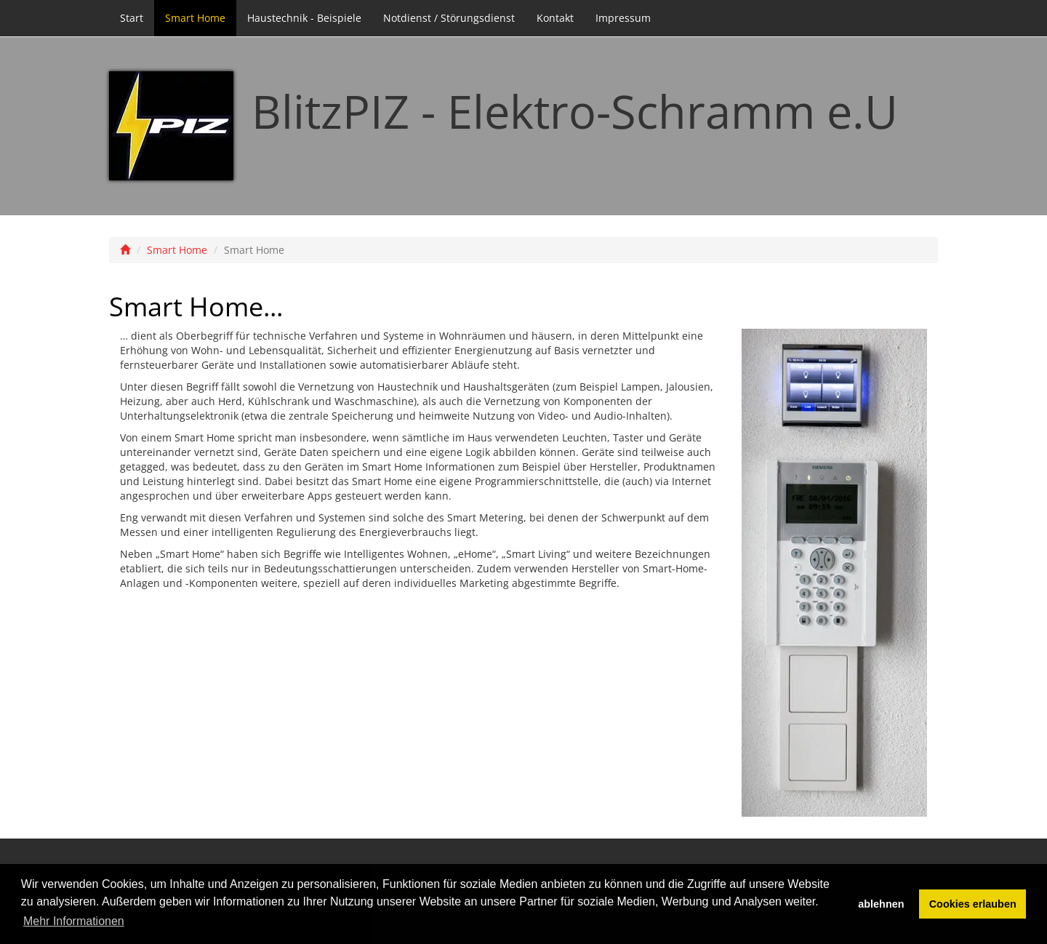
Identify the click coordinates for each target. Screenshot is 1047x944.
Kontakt (555, 18)
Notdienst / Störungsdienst (449, 18)
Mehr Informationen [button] (73, 921)
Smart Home (195, 18)
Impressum (623, 18)
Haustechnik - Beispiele (304, 18)
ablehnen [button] (881, 904)
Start (131, 18)
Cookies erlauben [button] (972, 904)
